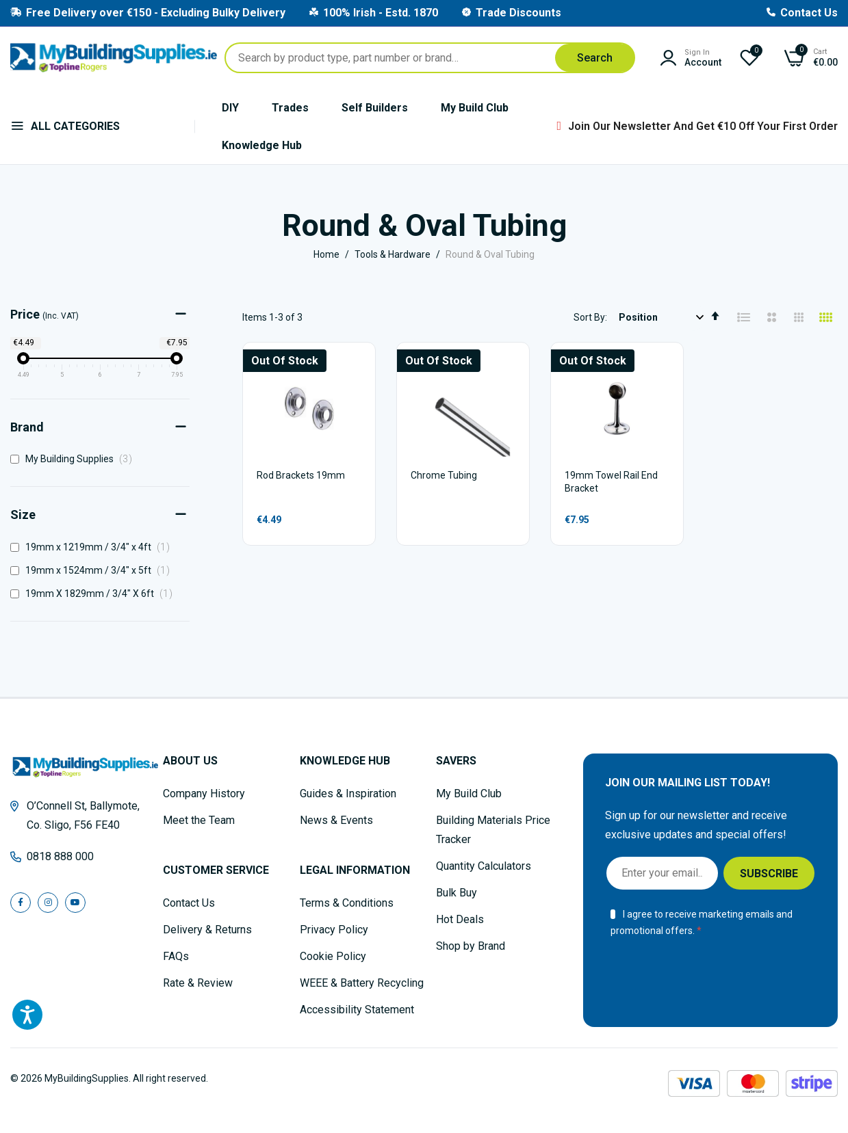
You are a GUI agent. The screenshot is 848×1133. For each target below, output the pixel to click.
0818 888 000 (60, 856)
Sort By (589, 317)
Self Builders (375, 107)
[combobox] (430, 58)
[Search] (594, 58)
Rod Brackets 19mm (301, 475)
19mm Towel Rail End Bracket (611, 482)
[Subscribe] (768, 873)
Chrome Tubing (444, 475)
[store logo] (113, 57)
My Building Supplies (75, 458)
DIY (230, 107)
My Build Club (475, 107)
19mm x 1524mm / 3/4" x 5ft (93, 570)
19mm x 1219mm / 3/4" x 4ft (93, 547)
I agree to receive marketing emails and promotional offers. (701, 923)
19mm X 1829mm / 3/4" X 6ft (95, 593)
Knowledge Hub (262, 145)
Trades (290, 107)
